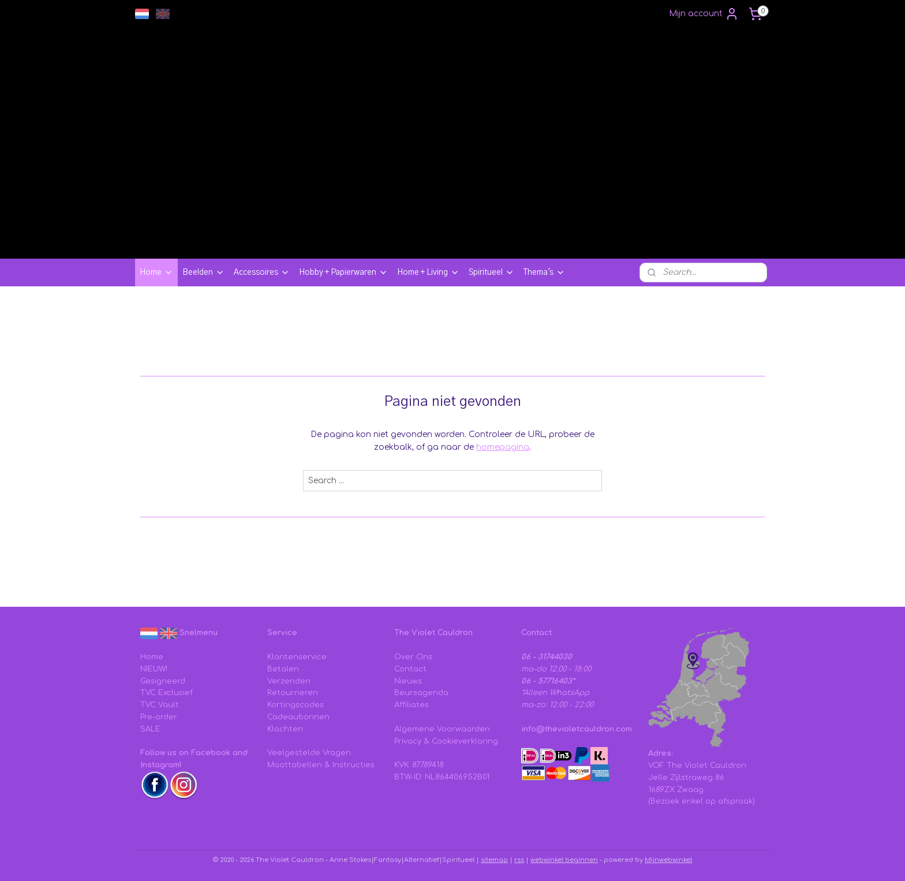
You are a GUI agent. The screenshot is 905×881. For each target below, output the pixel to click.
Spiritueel (491, 272)
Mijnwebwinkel (668, 860)
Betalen (283, 669)
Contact (410, 669)
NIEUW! (153, 669)
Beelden (203, 272)
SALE (150, 729)
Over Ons (413, 657)
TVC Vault (159, 705)
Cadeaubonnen (298, 717)
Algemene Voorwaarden (442, 729)
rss (519, 860)
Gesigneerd (162, 681)
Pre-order (158, 717)
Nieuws (408, 681)
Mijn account (704, 14)
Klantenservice (297, 657)
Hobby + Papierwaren (343, 272)
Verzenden (289, 681)
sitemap (494, 860)
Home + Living (428, 272)
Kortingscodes (295, 705)
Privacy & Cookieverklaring (446, 741)
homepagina (502, 447)
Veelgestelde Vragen (309, 753)
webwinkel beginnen (564, 860)
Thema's (544, 272)
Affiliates (411, 705)
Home (156, 272)
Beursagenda (421, 693)
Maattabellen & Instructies (321, 765)
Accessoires (262, 272)
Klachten (285, 729)
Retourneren (292, 693)
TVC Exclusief (166, 693)
